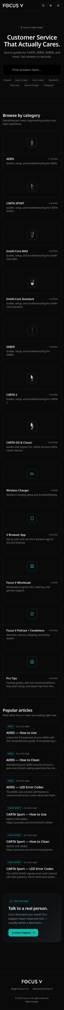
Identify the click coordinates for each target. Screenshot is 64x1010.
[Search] (43, 5)
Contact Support (23, 932)
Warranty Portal (43, 988)
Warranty (14, 85)
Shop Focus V (20, 988)
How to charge (31, 85)
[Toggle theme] (51, 5)
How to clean (21, 80)
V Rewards (48, 85)
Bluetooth (53, 80)
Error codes (38, 80)
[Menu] (58, 5)
